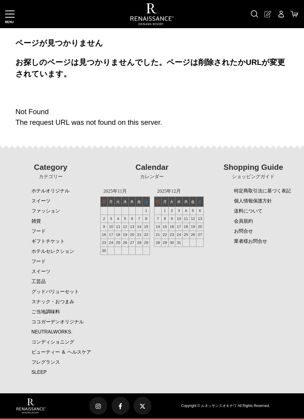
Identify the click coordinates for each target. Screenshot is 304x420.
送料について (248, 210)
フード (38, 231)
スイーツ (40, 200)
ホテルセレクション (52, 251)
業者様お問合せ (250, 241)
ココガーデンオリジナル (57, 321)
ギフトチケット (48, 241)
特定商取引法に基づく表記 (262, 190)
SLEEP (39, 372)
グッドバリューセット (55, 291)
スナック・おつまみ (52, 301)
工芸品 (38, 281)
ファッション (45, 210)
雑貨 (36, 220)
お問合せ (243, 231)
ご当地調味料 (45, 311)
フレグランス (45, 362)
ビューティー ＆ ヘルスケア (61, 351)
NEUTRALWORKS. (51, 331)
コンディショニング (52, 341)
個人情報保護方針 (253, 200)
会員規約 (243, 220)
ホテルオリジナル (50, 190)
